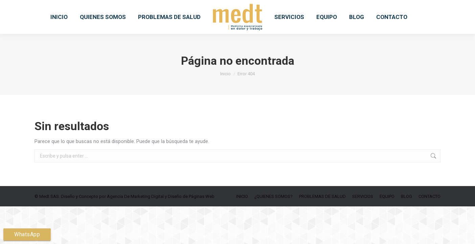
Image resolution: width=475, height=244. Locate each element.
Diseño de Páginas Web (191, 214)
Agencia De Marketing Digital (135, 214)
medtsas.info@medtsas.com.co (170, 9)
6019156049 (111, 9)
